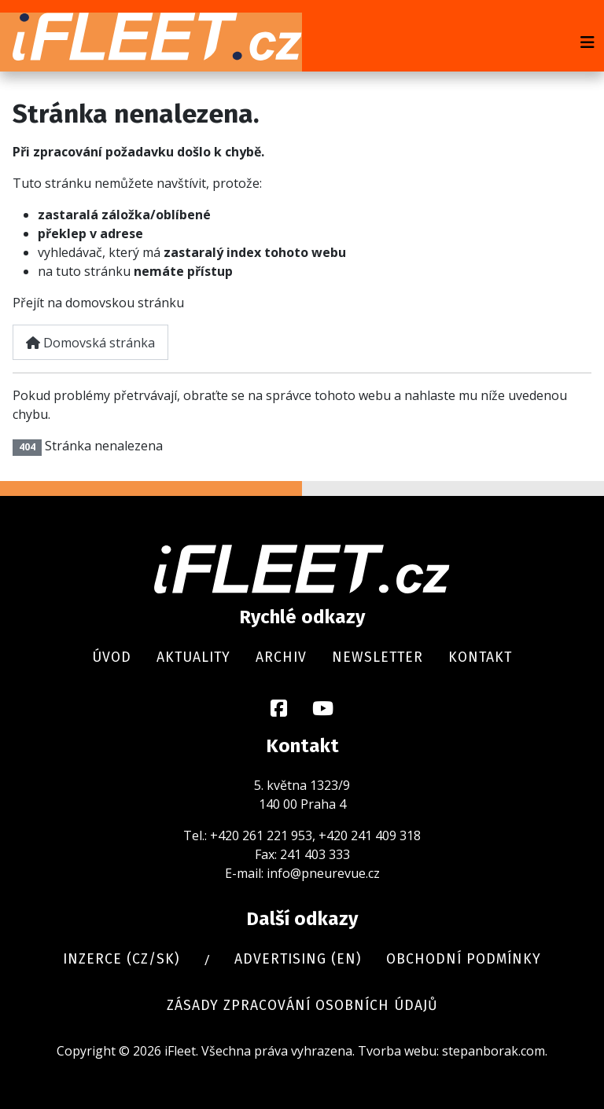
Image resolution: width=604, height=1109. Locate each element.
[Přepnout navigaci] (587, 42)
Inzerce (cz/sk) (121, 959)
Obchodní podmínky (463, 959)
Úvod (111, 657)
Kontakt (480, 657)
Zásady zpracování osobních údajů (302, 1005)
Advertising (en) (297, 959)
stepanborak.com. (494, 1050)
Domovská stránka (90, 342)
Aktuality (193, 657)
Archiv (281, 657)
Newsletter (377, 657)
